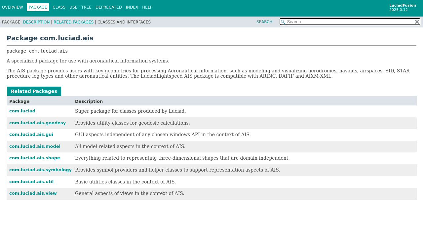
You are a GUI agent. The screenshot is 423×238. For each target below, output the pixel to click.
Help (147, 7)
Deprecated (109, 7)
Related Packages (74, 22)
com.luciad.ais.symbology (40, 169)
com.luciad (22, 110)
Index (132, 7)
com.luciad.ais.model (34, 146)
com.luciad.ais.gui (31, 134)
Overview (12, 7)
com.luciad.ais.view (33, 193)
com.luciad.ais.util (31, 181)
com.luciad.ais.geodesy (37, 122)
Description (36, 22)
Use (73, 7)
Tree (86, 7)
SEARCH (264, 22)
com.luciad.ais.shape (34, 157)
